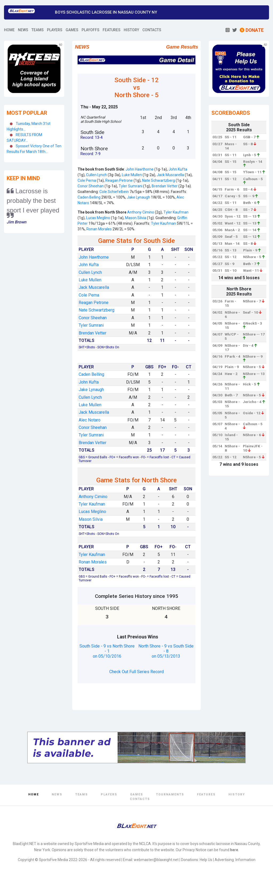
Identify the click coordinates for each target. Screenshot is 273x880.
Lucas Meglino (98, 218)
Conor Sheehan (91, 186)
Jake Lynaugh (138, 197)
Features (206, 794)
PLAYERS (54, 30)
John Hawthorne (140, 169)
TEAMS (37, 30)
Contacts (140, 799)
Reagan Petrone (119, 180)
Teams (81, 794)
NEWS (23, 30)
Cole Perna (87, 180)
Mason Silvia (135, 218)
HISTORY (131, 30)
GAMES (72, 30)
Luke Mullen (131, 175)
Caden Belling (89, 197)
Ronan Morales (99, 229)
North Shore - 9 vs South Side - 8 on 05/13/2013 (166, 651)
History (236, 794)
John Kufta (177, 169)
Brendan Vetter (165, 186)
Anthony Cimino (140, 212)
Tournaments (170, 794)
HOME (9, 30)
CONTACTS (151, 30)
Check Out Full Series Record (136, 671)
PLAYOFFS (90, 30)
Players (109, 794)
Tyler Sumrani (130, 186)
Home (33, 794)
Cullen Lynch (96, 175)
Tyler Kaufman (175, 212)
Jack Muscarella (170, 175)
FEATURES (112, 30)
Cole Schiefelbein (114, 192)
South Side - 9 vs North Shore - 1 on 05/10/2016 (107, 651)
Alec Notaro (90, 420)
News (57, 794)
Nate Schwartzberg (158, 180)
